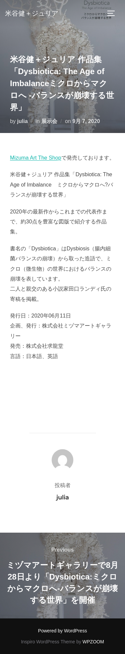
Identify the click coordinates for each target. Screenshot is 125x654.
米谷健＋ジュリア (31, 13)
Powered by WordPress (62, 630)
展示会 (49, 121)
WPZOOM (93, 641)
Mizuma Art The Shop (35, 158)
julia (22, 121)
